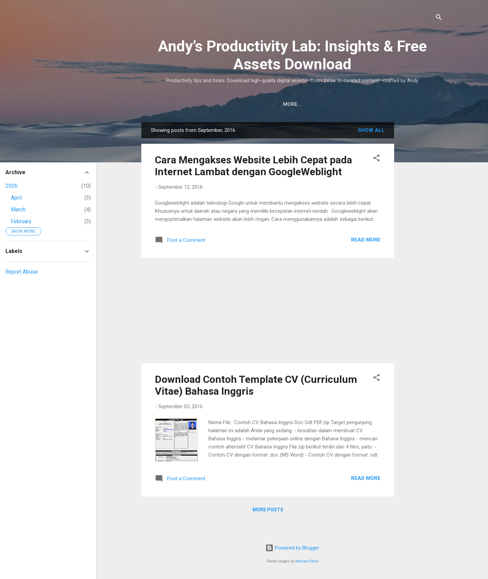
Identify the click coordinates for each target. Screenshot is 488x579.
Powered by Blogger (292, 548)
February (21, 221)
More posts (267, 509)
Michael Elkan (307, 561)
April (16, 197)
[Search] (439, 18)
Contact (370, 104)
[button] (376, 159)
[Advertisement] (421, 223)
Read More (366, 240)
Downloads (245, 104)
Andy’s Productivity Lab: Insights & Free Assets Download (292, 55)
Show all (371, 130)
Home (209, 104)
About (337, 104)
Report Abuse (21, 272)
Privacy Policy (295, 104)
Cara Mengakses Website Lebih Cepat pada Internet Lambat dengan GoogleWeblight (253, 166)
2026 (11, 186)
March (18, 209)
